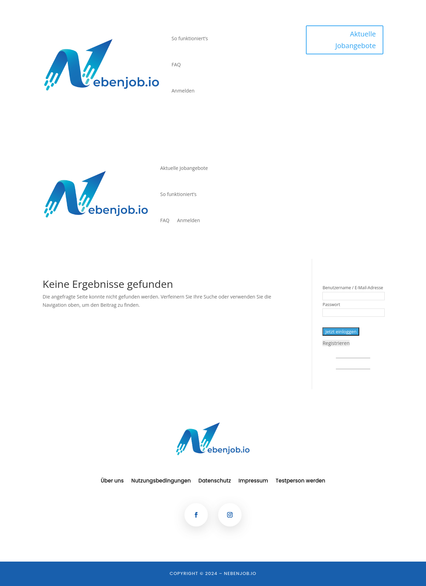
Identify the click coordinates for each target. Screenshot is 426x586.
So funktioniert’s (189, 38)
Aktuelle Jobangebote (355, 39)
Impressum (253, 481)
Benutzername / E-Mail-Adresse (352, 288)
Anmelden (182, 90)
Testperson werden (300, 481)
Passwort (331, 304)
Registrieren (336, 343)
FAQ (176, 64)
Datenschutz (215, 481)
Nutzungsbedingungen (161, 481)
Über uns (112, 481)
